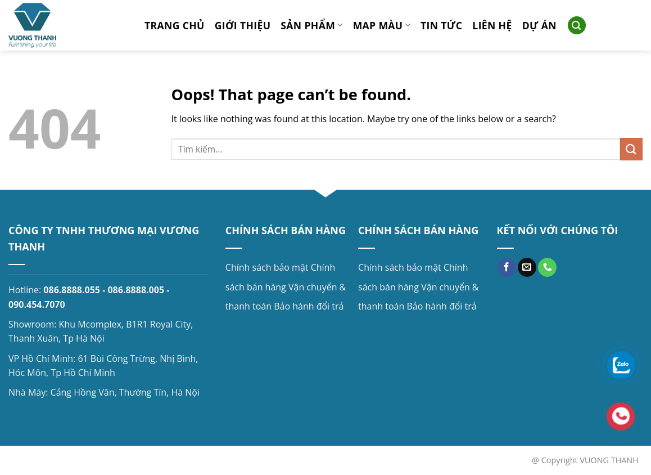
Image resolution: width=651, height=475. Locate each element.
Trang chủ (174, 25)
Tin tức (441, 25)
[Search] (577, 25)
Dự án (539, 25)
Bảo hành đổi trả (308, 306)
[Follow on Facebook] (507, 267)
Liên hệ (492, 25)
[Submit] (631, 149)
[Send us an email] (527, 267)
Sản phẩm (311, 25)
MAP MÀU (381, 25)
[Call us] (547, 267)
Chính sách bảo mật (267, 267)
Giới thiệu (243, 25)
